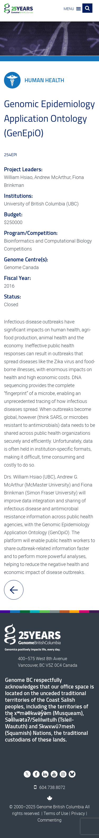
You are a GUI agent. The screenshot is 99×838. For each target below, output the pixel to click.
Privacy (78, 813)
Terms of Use (56, 813)
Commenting (49, 820)
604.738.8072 (49, 787)
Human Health (34, 80)
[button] (69, 8)
